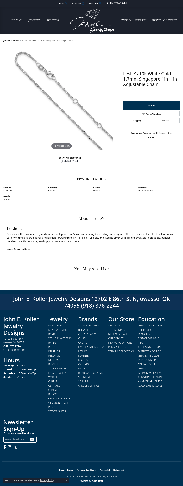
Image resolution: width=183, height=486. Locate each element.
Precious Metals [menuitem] (148, 359)
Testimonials (116, 329)
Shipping (137, 120)
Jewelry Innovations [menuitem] (91, 347)
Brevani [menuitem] (83, 329)
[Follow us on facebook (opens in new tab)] (4, 447)
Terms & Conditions (121, 351)
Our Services (116, 338)
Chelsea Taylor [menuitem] (87, 334)
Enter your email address (18, 433)
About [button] (155, 20)
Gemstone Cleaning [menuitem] (150, 377)
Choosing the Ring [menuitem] (150, 347)
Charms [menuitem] (53, 390)
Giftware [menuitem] (54, 385)
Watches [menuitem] (53, 377)
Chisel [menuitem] (82, 338)
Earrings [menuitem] (54, 351)
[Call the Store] (12, 346)
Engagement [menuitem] (56, 325)
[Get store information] (14, 349)
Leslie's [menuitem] (82, 351)
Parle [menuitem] (81, 368)
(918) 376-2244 (69, 161)
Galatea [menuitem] (83, 342)
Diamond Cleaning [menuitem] (150, 372)
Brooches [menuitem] (54, 394)
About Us (114, 325)
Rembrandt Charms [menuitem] (90, 372)
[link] (116, 3)
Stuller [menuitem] (83, 381)
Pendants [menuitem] (54, 355)
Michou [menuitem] (83, 359)
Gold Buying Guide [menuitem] (150, 385)
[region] (61, 98)
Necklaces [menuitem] (54, 359)
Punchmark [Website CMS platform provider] (97, 481)
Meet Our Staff (117, 334)
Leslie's (96, 190)
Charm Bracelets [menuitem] (59, 398)
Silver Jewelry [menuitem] (57, 368)
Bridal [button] (16, 20)
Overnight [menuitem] (85, 364)
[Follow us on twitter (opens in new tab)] (15, 447)
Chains (16, 40)
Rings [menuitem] (51, 347)
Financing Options (120, 342)
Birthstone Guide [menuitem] (149, 351)
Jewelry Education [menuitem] (150, 325)
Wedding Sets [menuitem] (57, 411)
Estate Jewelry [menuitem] (57, 372)
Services (140, 20)
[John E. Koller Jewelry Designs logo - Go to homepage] (91, 20)
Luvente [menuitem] (83, 355)
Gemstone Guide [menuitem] (148, 355)
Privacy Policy (117, 347)
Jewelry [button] (35, 20)
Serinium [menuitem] (84, 377)
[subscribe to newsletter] (32, 439)
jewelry (6, 40)
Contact (169, 20)
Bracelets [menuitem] (54, 364)
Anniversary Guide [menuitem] (150, 381)
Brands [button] (53, 20)
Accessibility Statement (112, 469)
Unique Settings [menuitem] (88, 385)
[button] (61, 3)
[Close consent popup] (67, 480)
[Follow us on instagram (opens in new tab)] (9, 447)
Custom (125, 20)
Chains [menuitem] (52, 381)
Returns (165, 120)
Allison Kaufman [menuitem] (89, 325)
